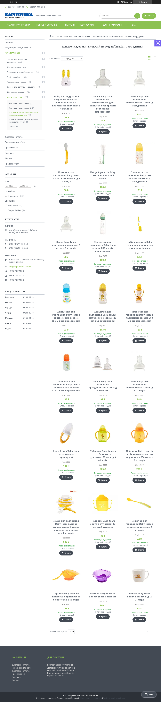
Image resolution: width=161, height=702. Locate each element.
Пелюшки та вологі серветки (20, 72)
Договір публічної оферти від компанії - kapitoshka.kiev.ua (61, 669)
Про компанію (11, 148)
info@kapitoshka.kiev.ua (20, 266)
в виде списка (154, 58)
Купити (67, 129)
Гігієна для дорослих (46, 25)
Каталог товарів (13, 53)
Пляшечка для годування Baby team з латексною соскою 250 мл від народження (139, 316)
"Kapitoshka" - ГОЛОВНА (18, 25)
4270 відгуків (126, 2)
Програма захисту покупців (60, 665)
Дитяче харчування (113, 25)
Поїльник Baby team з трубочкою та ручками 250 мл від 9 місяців (103, 456)
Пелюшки (70, 25)
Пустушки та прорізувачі (20, 108)
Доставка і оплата (14, 137)
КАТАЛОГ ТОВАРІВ (63, 36)
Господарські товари (16, 82)
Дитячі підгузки (14, 67)
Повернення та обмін (15, 142)
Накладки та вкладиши (19, 103)
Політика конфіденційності (114, 698)
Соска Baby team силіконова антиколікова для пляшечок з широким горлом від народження (103, 104)
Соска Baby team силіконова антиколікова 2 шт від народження (139, 101)
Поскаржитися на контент (91, 698)
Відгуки (8, 158)
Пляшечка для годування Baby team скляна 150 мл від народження (139, 177)
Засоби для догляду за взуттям (21, 87)
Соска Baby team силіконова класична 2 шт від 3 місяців (66, 244)
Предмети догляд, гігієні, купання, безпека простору (23, 120)
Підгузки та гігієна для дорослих (17, 60)
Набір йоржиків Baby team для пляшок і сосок (102, 175)
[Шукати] (137, 16)
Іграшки (12, 126)
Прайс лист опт (12, 164)
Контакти (9, 153)
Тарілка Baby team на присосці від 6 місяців (102, 595)
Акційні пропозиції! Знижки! (18, 47)
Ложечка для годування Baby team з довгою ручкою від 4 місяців (139, 525)
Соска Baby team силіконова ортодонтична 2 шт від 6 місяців (103, 386)
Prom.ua (94, 696)
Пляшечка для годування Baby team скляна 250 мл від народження (103, 246)
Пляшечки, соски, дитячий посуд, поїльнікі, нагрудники (23, 113)
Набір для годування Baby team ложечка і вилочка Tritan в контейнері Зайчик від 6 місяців (66, 102)
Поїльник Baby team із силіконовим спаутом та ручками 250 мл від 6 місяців (139, 456)
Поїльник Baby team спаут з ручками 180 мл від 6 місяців (102, 523)
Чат (149, 694)
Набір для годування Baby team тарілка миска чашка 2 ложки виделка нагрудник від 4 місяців (66, 526)
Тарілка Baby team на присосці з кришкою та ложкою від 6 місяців (66, 596)
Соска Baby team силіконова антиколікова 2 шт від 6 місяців (139, 386)
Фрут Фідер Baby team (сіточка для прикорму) (66, 454)
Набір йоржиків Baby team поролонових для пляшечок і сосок (139, 244)
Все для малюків (82, 36)
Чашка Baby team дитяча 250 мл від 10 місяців (139, 596)
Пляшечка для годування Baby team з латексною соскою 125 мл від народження (102, 316)
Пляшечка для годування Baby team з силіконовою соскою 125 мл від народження (66, 316)
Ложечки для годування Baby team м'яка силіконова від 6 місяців (66, 177)
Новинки (9, 42)
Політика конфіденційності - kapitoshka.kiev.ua (60, 674)
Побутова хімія (87, 25)
